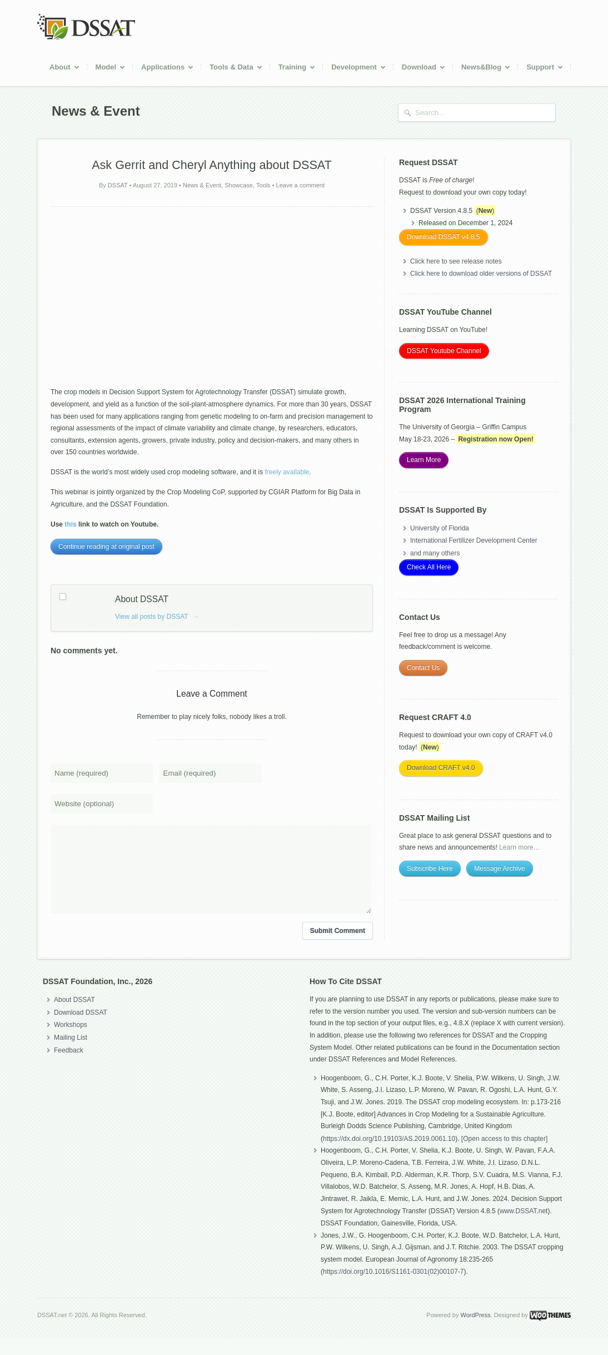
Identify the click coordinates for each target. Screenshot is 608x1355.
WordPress (475, 1331)
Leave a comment (300, 185)
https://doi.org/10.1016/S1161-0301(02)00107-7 (393, 1288)
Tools (263, 185)
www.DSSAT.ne (523, 1228)
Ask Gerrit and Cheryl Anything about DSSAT (212, 165)
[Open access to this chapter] (504, 1155)
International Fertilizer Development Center (473, 540)
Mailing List (70, 1054)
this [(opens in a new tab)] (70, 524)
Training (293, 69)
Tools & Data (232, 69)
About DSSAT (74, 1016)
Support (541, 69)
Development (354, 69)
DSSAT (118, 185)
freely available (287, 472)
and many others (435, 553)
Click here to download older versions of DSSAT (481, 273)
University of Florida (439, 528)
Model (106, 69)
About (60, 69)
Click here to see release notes (456, 261)
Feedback (68, 1067)
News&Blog (482, 69)
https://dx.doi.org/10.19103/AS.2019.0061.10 (389, 1155)
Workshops (70, 1041)
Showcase (239, 185)
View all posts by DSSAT (157, 617)
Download (419, 69)
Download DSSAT (80, 1029)
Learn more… (519, 847)
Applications (163, 69)
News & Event (202, 185)
